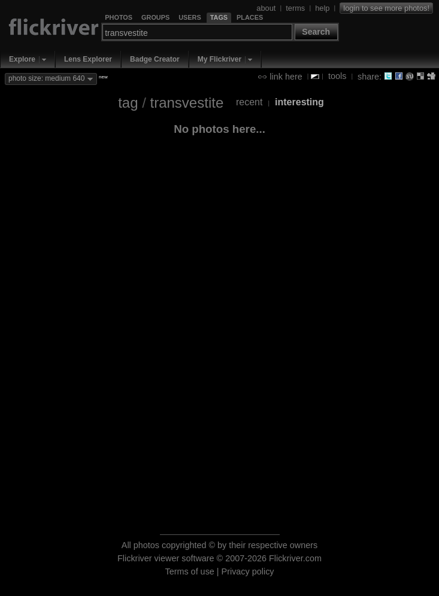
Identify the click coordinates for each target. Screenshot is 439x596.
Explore (22, 59)
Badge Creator (155, 59)
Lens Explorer (88, 59)
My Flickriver (219, 59)
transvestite (187, 103)
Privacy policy (248, 571)
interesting (299, 102)
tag (128, 103)
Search (316, 32)
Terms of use (189, 571)
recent (249, 102)
